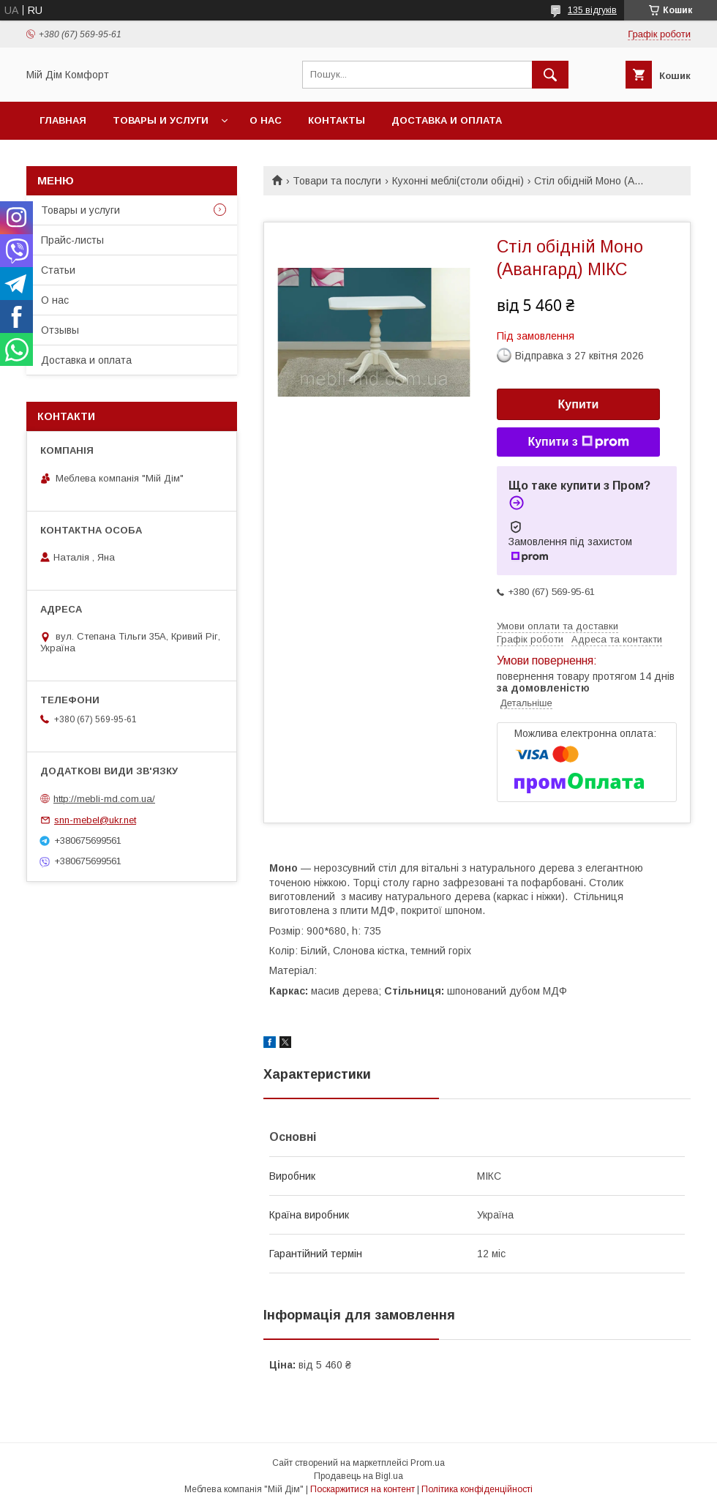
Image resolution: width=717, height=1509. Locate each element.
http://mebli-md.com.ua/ (104, 798)
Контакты (336, 120)
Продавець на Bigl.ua (358, 1476)
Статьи (58, 270)
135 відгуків (592, 10)
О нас (265, 120)
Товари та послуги (337, 181)
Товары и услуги (161, 120)
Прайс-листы (72, 240)
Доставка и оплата (446, 120)
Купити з (578, 442)
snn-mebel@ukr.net (95, 820)
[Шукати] (550, 75)
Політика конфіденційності (477, 1489)
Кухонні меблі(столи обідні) (458, 181)
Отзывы (60, 330)
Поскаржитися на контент (362, 1489)
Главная (63, 120)
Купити (578, 404)
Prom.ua (427, 1463)
